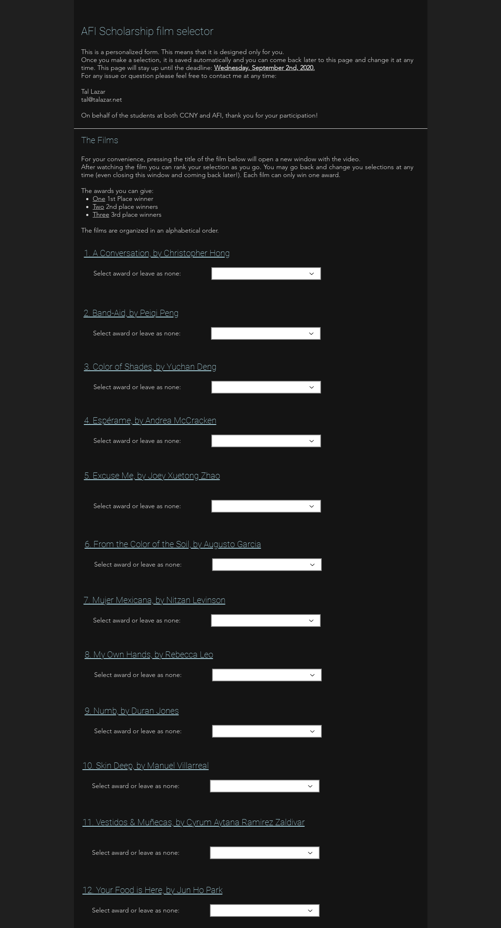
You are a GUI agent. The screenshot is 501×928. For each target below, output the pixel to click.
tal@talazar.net (101, 100)
